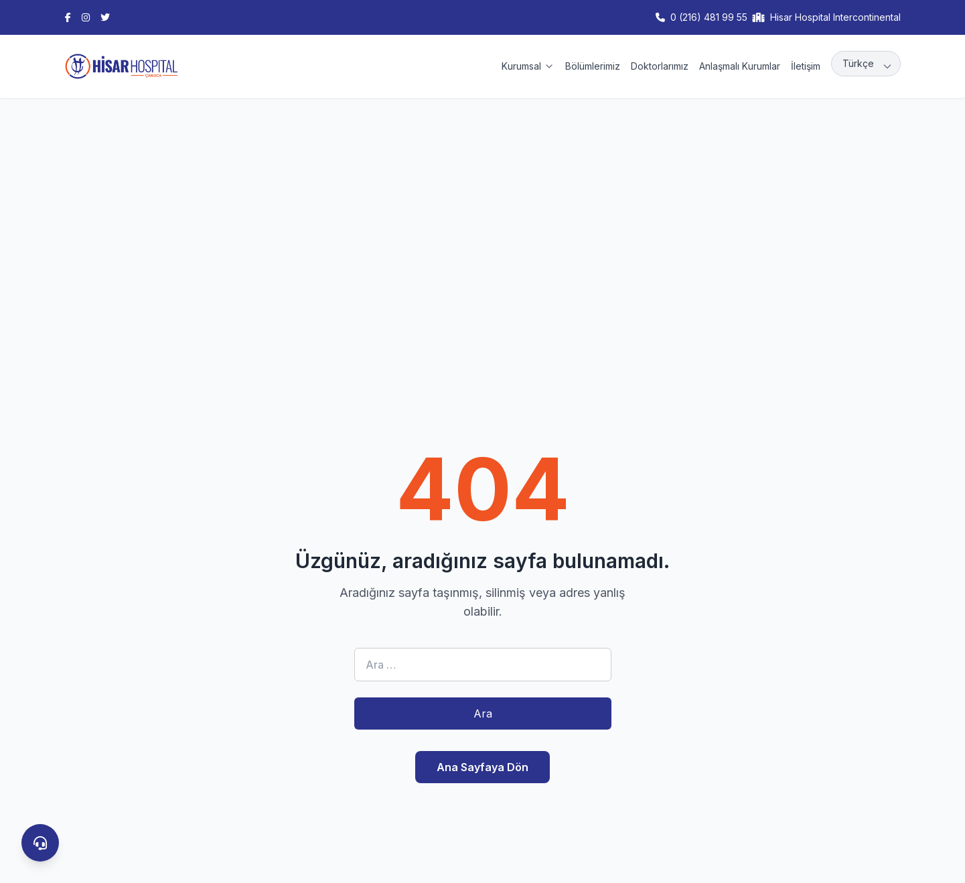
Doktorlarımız (659, 66)
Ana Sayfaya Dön (482, 767)
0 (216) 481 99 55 (708, 17)
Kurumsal (528, 66)
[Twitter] (105, 17)
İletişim (805, 66)
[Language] (866, 63)
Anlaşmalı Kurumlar (739, 66)
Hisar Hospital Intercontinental (835, 17)
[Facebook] (68, 17)
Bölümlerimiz (592, 66)
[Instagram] (86, 17)
